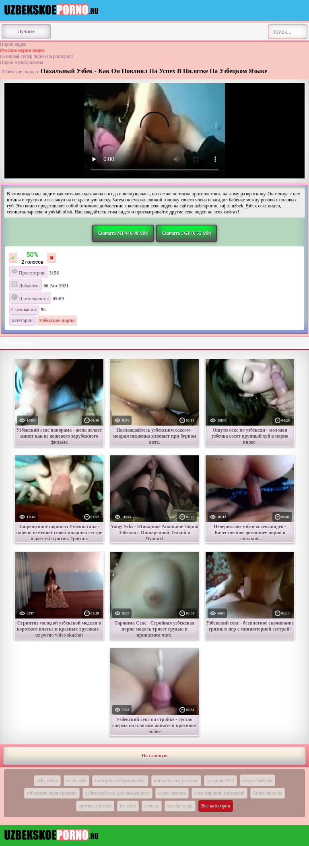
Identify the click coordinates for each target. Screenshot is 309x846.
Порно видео (13, 44)
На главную (154, 755)
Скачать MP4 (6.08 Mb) (123, 233)
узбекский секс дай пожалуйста (117, 793)
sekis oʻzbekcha (257, 780)
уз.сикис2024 (220, 780)
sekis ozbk (76, 780)
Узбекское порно (19, 71)
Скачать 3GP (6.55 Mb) (187, 233)
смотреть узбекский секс (120, 780)
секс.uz (151, 806)
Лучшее (26, 31)
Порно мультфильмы (21, 62)
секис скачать (172, 793)
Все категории (216, 806)
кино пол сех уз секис (176, 780)
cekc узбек (47, 780)
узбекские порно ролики (52, 793)
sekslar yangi (180, 806)
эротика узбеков (95, 806)
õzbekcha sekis (267, 793)
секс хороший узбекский (219, 793)
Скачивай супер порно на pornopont (36, 56)
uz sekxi (128, 806)
